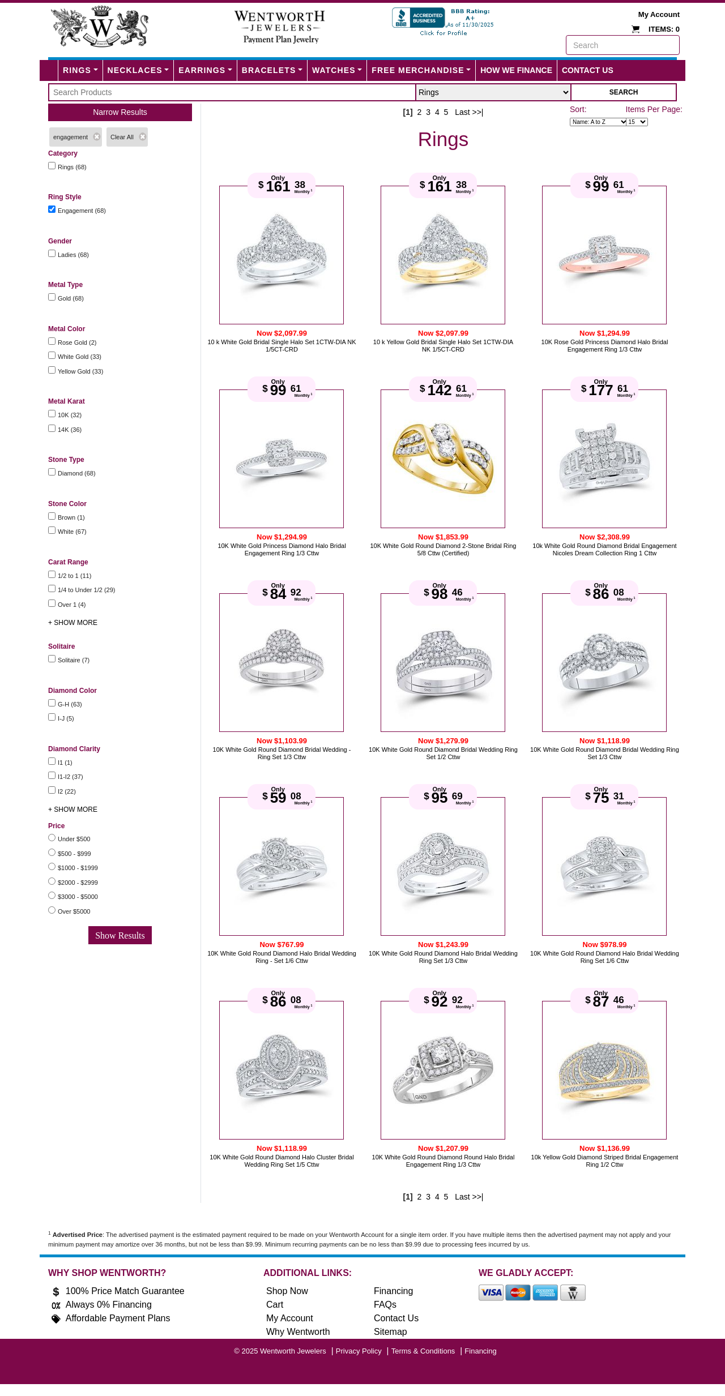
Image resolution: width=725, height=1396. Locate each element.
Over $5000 (74, 911)
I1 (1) (65, 762)
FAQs (385, 1304)
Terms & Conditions (423, 1351)
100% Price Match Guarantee (125, 1291)
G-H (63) (70, 704)
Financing (393, 1291)
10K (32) (70, 415)
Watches (334, 70)
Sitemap (390, 1332)
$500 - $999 (74, 853)
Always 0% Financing (109, 1304)
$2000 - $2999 (78, 882)
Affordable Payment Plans (118, 1318)
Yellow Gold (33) (80, 371)
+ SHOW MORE (72, 623)
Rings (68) (72, 167)
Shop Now (287, 1291)
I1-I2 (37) (70, 776)
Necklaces (135, 70)
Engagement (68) (82, 210)
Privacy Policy (359, 1351)
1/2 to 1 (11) (74, 575)
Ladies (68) (73, 254)
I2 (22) (67, 791)
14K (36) (70, 429)
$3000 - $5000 (78, 896)
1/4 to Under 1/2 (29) (87, 589)
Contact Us (587, 70)
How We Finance (516, 70)
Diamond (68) (77, 473)
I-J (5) (66, 718)
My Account (659, 14)
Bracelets (269, 70)
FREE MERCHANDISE (418, 70)
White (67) (72, 531)
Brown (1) (71, 517)
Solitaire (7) (73, 660)
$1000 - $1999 (78, 867)
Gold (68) (71, 298)
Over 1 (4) (72, 604)
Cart (274, 1304)
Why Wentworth (298, 1332)
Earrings (201, 70)
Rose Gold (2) (77, 342)
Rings (77, 70)
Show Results (120, 935)
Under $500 (74, 839)
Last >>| (469, 112)
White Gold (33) (79, 356)
